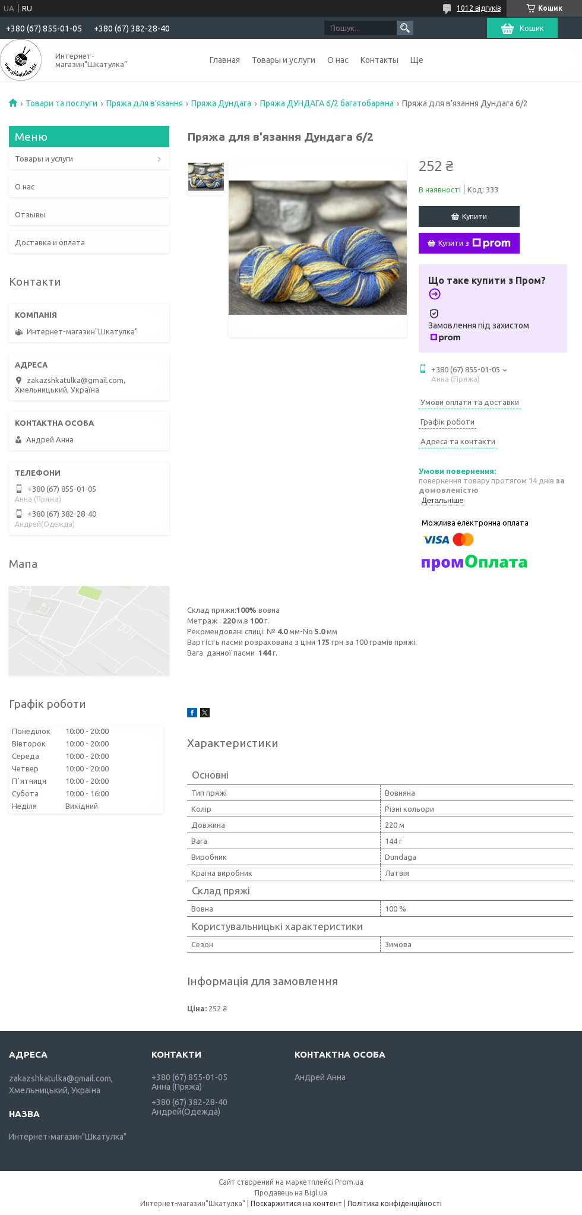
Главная (225, 60)
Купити (474, 216)
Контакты (379, 60)
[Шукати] (405, 28)
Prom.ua (349, 1182)
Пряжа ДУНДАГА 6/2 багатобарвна (327, 103)
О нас (338, 60)
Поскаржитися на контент (296, 1203)
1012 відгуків (479, 8)
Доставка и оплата (50, 242)
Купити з (474, 243)
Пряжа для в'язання (144, 103)
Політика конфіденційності (394, 1203)
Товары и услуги (283, 60)
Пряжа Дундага (221, 103)
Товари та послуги (61, 103)
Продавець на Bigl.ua (291, 1193)
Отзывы (30, 214)
